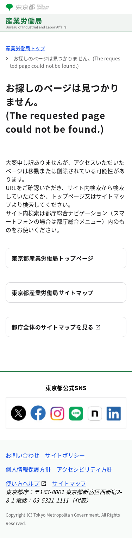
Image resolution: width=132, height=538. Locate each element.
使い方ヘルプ (22, 483)
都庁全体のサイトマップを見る (53, 327)
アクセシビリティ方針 (85, 469)
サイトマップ (69, 483)
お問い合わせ (22, 455)
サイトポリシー (65, 455)
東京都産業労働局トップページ (53, 258)
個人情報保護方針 (28, 469)
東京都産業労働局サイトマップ (53, 292)
